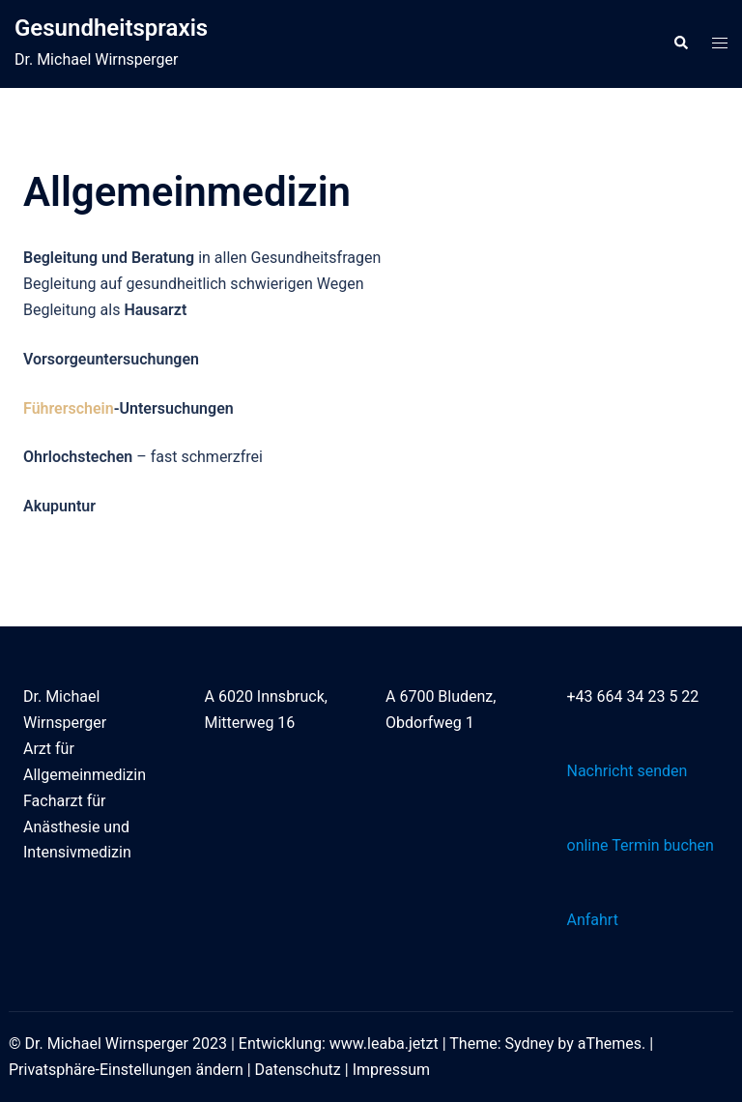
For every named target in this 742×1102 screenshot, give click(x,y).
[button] (680, 43)
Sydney (530, 1043)
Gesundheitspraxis (111, 28)
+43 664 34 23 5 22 (633, 696)
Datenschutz (298, 1069)
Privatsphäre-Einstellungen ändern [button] (126, 1069)
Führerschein (68, 408)
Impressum (392, 1069)
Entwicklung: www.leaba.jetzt (339, 1043)
